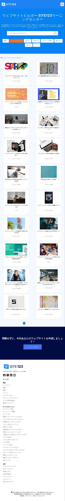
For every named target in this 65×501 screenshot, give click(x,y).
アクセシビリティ (40, 495)
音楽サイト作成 (7, 427)
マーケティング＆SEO (47, 40)
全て (5, 40)
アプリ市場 (9, 400)
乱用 (34, 495)
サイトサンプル (7, 395)
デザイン (36, 40)
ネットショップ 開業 (9, 411)
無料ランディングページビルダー (12, 416)
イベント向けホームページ (10, 424)
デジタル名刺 (7, 437)
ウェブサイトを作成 (33, 347)
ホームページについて (9, 466)
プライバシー (28, 495)
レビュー (5, 393)
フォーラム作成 (7, 445)
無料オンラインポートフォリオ (12, 432)
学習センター (3, 57)
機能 (4, 390)
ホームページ (7, 385)
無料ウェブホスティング (10, 455)
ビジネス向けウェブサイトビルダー (13, 419)
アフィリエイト (7, 476)
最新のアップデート (9, 403)
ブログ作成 (6, 442)
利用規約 (22, 495)
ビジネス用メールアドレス (10, 439)
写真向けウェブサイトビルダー (12, 422)
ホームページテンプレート (10, 398)
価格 (4, 387)
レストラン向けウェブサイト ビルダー (14, 450)
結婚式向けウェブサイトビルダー (12, 429)
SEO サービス (7, 460)
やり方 (29, 45)
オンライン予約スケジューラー (12, 452)
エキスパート (7, 479)
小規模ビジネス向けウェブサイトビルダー (15, 434)
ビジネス (58, 40)
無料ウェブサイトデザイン (10, 457)
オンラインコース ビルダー (11, 447)
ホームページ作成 (8, 409)
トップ (36, 45)
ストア (28, 40)
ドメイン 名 (6, 414)
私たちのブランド (8, 481)
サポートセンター (8, 469)
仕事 (7, 474)
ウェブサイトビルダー (16, 40)
